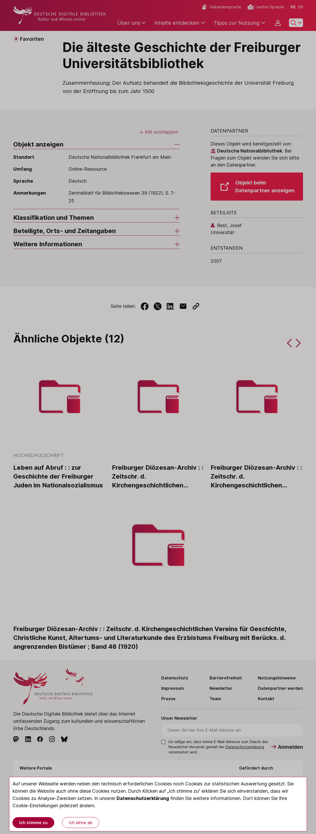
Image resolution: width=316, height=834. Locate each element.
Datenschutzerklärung (143, 798)
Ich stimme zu (33, 822)
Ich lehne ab (80, 822)
